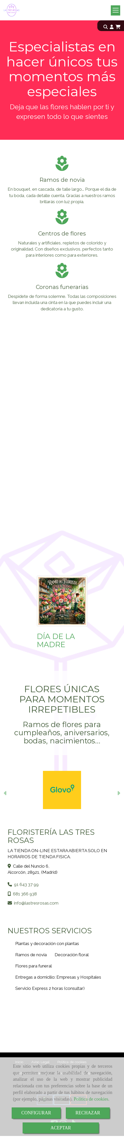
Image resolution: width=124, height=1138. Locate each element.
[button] (112, 27)
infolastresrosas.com (36, 903)
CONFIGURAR (36, 1112)
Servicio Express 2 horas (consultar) (50, 988)
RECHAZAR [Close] (87, 1112)
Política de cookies (91, 1099)
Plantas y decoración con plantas (47, 943)
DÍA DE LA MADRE (56, 640)
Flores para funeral (33, 965)
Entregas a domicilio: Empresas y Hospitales (58, 977)
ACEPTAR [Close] (61, 1127)
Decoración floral (72, 954)
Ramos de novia (31, 954)
